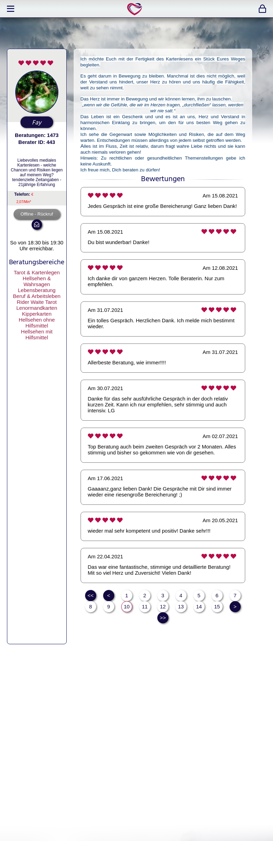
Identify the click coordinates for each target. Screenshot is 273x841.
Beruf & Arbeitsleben (36, 296)
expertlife (135, 8)
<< (91, 595)
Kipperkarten (36, 314)
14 (199, 606)
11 (145, 606)
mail (37, 224)
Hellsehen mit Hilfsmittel (36, 334)
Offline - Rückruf (36, 214)
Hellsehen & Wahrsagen (37, 281)
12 (163, 606)
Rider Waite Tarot (37, 302)
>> (163, 618)
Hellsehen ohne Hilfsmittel (37, 323)
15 (217, 606)
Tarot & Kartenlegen (37, 272)
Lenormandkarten (36, 308)
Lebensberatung (37, 290)
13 (181, 606)
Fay (36, 123)
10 (127, 606)
